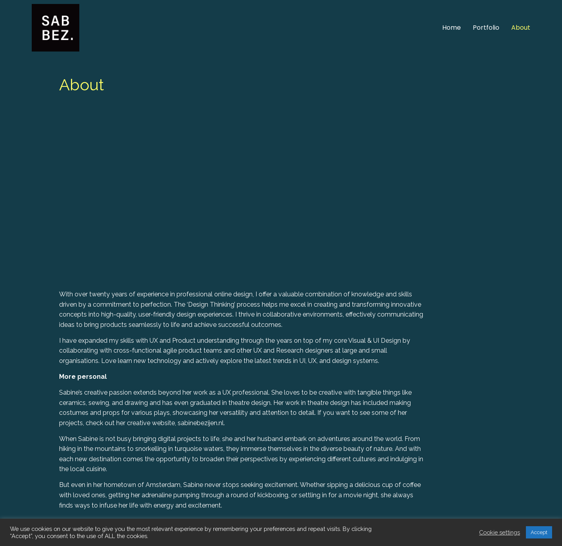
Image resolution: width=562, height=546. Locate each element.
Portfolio (486, 27)
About (520, 27)
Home (451, 27)
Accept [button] (539, 532)
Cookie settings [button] (499, 532)
